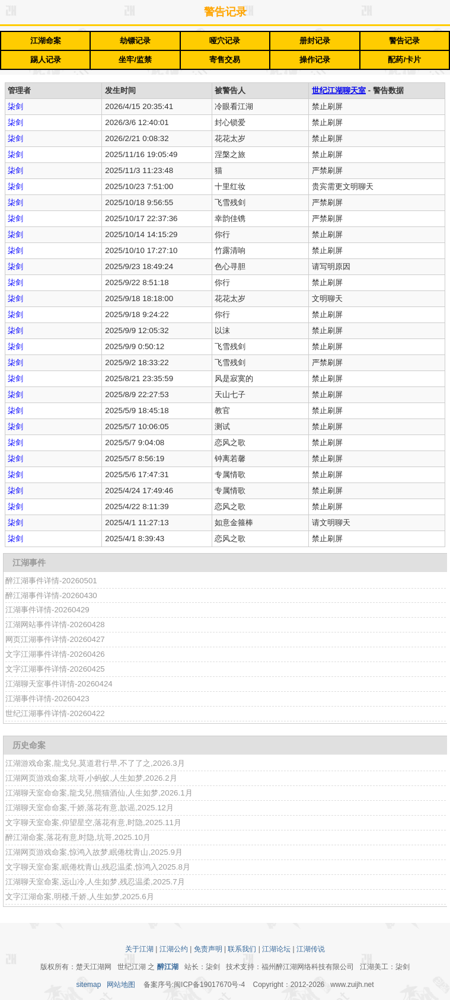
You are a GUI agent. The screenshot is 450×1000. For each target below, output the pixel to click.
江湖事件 (29, 562)
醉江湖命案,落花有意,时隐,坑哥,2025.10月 (78, 837)
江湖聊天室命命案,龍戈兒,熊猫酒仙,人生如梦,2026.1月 (99, 792)
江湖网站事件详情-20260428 (55, 624)
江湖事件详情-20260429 (47, 609)
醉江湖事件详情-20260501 (51, 580)
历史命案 (29, 745)
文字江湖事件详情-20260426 (55, 654)
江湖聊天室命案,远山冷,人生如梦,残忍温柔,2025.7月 (95, 881)
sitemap (88, 984)
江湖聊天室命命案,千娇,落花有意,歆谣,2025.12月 (89, 807)
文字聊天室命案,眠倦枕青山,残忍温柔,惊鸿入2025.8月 (97, 866)
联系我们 (242, 949)
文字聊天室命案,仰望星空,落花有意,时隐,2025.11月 (93, 822)
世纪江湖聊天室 (339, 90)
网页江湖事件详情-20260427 (55, 639)
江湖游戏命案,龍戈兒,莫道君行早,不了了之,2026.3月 (95, 763)
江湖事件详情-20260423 (47, 698)
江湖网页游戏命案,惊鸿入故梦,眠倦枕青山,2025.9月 (94, 852)
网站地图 (121, 984)
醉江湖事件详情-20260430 (51, 595)
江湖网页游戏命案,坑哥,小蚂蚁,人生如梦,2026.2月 (91, 778)
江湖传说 (310, 949)
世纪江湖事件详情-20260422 (55, 713)
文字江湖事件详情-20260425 (55, 668)
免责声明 (208, 949)
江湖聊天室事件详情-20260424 (59, 683)
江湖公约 (173, 949)
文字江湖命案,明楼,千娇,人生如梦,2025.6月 (79, 896)
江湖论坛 (276, 949)
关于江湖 (139, 949)
